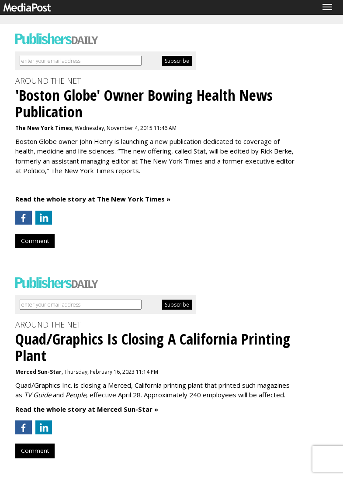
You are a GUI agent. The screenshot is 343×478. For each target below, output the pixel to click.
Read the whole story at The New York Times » (92, 199)
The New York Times (43, 128)
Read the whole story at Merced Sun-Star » (86, 409)
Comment (35, 241)
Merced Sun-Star (38, 372)
